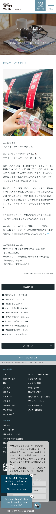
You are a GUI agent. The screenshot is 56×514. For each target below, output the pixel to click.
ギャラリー (7, 396)
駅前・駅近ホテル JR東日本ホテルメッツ (14, 363)
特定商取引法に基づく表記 (39, 396)
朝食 (5, 383)
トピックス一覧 (34, 378)
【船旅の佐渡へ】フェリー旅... (16, 312)
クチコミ (6, 401)
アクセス (6, 387)
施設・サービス (9, 378)
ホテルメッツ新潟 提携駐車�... (17, 325)
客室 (5, 374)
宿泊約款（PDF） (35, 392)
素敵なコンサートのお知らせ (16, 295)
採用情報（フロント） (12, 434)
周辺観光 (6, 392)
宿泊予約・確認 (9, 405)
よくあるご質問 (34, 383)
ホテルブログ (39, 363)
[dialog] (28, 471)
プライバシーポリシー (37, 401)
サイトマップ (8, 430)
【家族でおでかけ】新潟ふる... (16, 316)
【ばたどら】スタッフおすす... (16, 299)
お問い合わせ (33, 387)
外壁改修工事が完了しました (16, 330)
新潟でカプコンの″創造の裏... (16, 334)
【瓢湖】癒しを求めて (13, 303)
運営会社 (6, 425)
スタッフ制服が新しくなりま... (16, 308)
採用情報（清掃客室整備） (13, 438)
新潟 (31, 363)
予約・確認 (40, 6)
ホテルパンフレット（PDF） (39, 374)
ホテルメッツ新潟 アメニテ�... (16, 321)
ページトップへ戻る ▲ (28, 357)
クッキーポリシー (35, 405)
